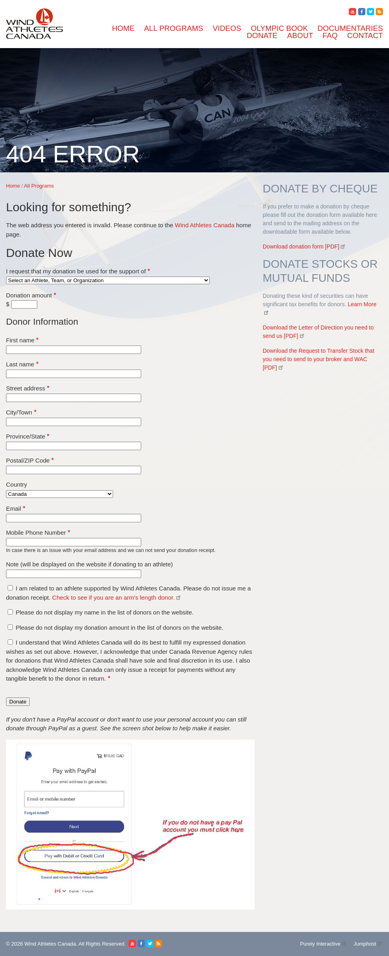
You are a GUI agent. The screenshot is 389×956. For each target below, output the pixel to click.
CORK (44, 198)
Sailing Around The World (69, 739)
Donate (28, 747)
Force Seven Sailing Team (69, 314)
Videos (28, 703)
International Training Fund (70, 357)
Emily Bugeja (53, 299)
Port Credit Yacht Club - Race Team (81, 508)
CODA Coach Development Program (83, 191)
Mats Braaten (52, 429)
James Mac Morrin (59, 386)
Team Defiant (52, 617)
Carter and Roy (55, 227)
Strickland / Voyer (58, 609)
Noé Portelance (55, 472)
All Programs (36, 90)
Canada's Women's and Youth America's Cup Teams (101, 205)
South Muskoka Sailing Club (72, 595)
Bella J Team (52, 184)
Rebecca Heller (55, 537)
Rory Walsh (50, 552)
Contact (29, 775)
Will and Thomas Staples (67, 674)
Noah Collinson (55, 458)
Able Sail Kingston (60, 126)
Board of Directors (59, 761)
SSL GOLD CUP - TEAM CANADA (83, 573)
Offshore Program (58, 718)
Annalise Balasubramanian (69, 162)
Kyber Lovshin (54, 407)
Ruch (42, 559)
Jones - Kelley (53, 400)
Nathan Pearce (54, 444)
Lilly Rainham (54, 422)
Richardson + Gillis (60, 545)
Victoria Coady (54, 653)
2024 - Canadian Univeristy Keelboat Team (91, 104)
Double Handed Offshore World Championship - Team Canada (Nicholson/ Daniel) (142, 278)
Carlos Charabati (57, 220)
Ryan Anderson (55, 566)
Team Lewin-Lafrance (63, 624)
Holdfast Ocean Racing (65, 335)
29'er (41, 112)
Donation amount (25, 917)
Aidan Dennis (53, 133)
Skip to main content (30, 6)
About (27, 754)
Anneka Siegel (54, 169)
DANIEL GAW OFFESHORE (74, 270)
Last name (23, 943)
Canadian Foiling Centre (66, 213)
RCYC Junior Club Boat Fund (74, 523)
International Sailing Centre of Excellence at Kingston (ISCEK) (117, 350)
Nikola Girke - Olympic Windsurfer (81, 451)
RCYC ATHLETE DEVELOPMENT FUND (92, 516)
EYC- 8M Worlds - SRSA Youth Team (84, 285)
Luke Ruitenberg (57, 696)
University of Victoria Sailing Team (81, 646)
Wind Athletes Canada (192, 874)
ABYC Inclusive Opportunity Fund (80, 119)
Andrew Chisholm (59, 140)
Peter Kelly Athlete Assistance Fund (81, 494)
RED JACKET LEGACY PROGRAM (84, 530)
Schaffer (46, 581)
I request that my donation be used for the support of (70, 908)
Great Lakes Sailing (60, 328)
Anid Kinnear (53, 148)
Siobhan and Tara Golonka (69, 588)
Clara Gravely (53, 241)
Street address (27, 951)
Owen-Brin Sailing (59, 480)
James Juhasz (52, 379)
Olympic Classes (57, 710)
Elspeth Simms (54, 292)
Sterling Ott (50, 602)
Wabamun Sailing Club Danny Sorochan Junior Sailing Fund (113, 667)
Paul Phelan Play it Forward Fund (78, 487)
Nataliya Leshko (56, 436)
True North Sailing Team (67, 638)
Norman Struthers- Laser (67, 465)
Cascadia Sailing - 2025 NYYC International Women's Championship (125, 234)
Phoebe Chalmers (57, 501)
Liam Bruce (50, 415)
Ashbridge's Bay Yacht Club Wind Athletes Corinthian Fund (112, 177)
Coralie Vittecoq (56, 256)
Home (27, 83)
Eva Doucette (52, 306)
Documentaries (38, 732)
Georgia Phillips (56, 321)
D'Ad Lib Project (57, 263)
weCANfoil (50, 689)
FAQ (25, 768)
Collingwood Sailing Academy (74, 249)
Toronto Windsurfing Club (69, 631)
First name (23, 935)
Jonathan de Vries (58, 393)
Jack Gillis (49, 364)
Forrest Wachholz (58, 97)
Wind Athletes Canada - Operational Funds (90, 682)
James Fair (49, 371)
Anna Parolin (52, 155)
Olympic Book (38, 725)
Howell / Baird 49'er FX (66, 343)
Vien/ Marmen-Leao (61, 660)
